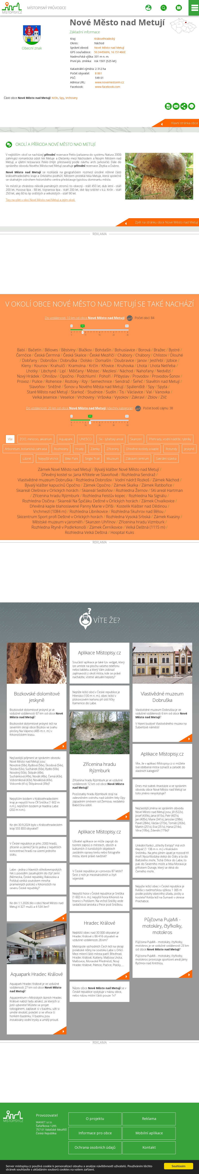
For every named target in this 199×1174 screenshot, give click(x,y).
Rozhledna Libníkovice (89, 511)
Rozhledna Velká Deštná (86, 532)
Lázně (27, 458)
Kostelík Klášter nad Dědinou (142, 506)
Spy (61, 98)
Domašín (103, 360)
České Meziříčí (102, 355)
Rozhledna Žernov (132, 490)
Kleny (26, 365)
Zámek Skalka (126, 485)
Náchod (126, 370)
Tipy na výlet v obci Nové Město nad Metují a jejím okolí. (40, 200)
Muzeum (112, 458)
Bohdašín (103, 349)
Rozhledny (61, 449)
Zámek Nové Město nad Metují (64, 469)
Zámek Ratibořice (156, 485)
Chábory (125, 355)
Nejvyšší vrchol (48, 458)
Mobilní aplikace (149, 1133)
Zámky (95, 449)
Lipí (63, 370)
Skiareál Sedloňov (97, 490)
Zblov (152, 397)
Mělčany (76, 370)
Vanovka (162, 392)
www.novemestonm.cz (109, 82)
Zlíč (164, 397)
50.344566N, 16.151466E (110, 52)
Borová (144, 349)
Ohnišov (50, 376)
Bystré (174, 349)
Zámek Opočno (96, 485)
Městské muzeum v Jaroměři (57, 522)
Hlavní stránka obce (184, 123)
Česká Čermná (47, 355)
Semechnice (101, 381)
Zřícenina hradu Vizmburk (141, 522)
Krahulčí (58, 365)
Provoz (23, 381)
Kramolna (77, 365)
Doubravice (124, 360)
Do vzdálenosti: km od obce (85, 318)
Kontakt (149, 1147)
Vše (10, 439)
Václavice (135, 392)
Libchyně (48, 370)
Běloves (51, 349)
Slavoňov (37, 386)
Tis (121, 392)
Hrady (79, 449)
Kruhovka (125, 365)
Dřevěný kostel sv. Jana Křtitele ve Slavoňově (80, 474)
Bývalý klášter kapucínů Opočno (52, 485)
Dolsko (86, 360)
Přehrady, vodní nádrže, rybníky (170, 439)
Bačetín (34, 349)
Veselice (67, 397)
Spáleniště (136, 386)
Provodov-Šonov (166, 376)
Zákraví (138, 397)
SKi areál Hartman (167, 490)
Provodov (141, 376)
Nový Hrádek (28, 376)
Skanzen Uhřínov (100, 522)
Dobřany (29, 360)
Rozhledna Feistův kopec (104, 495)
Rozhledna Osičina (38, 501)
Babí (21, 349)
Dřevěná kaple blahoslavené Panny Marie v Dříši (71, 506)
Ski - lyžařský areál (111, 439)
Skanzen (136, 439)
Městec (93, 370)
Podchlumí (86, 376)
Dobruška (68, 360)
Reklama (149, 1118)
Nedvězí (164, 370)
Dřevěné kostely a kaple (142, 449)
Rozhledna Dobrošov (94, 479)
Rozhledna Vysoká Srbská (128, 516)
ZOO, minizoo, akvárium (36, 439)
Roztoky (71, 381)
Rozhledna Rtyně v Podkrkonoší (58, 527)
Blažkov (85, 349)
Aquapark (65, 439)
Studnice (95, 392)
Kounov (40, 365)
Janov (142, 360)
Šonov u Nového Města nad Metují (93, 386)
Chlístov (160, 355)
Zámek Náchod (166, 479)
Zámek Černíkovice (105, 527)
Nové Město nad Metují (117, 22)
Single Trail (92, 458)
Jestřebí (156, 360)
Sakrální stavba (166, 458)
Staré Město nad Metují (47, 392)
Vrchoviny (71, 98)
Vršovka (104, 397)
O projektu (95, 1118)
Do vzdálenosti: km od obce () (79, 408)
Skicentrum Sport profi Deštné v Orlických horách (60, 516)
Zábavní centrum (137, 458)
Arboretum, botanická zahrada (26, 449)
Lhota (142, 365)
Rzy (84, 381)
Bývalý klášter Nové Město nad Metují (126, 469)
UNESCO (85, 439)
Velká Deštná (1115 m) (145, 527)
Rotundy (171, 449)
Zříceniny (112, 449)
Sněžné (54, 386)
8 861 (98, 73)
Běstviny (68, 349)
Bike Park (71, 458)
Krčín (55, 98)
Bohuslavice (125, 349)
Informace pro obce (95, 1133)
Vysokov (121, 397)
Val (149, 392)
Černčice (23, 355)
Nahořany (145, 370)
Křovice (107, 365)
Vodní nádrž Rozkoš (132, 479)
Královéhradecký (104, 38)
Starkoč (77, 392)
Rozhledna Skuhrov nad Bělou (137, 511)
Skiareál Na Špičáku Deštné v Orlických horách (98, 501)
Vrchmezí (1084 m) (49, 511)
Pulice (37, 381)
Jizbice (172, 360)
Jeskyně (189, 449)
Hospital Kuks (122, 532)
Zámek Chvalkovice (158, 501)
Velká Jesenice (44, 397)
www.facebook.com (107, 87)
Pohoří (105, 376)
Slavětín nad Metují (163, 381)
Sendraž (122, 381)
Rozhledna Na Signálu (148, 495)
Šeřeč (138, 381)
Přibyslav (121, 376)
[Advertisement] (99, 265)
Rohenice (54, 381)
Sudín (111, 392)
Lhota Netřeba (162, 365)
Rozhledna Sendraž (138, 474)
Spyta (162, 386)
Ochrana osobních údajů (95, 1147)
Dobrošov (48, 360)
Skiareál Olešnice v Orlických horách (47, 490)
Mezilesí (109, 370)
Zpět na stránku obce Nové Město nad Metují (166, 222)
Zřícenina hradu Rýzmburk (56, 495)
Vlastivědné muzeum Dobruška (45, 479)
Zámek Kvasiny (167, 516)
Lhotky (32, 370)
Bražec (159, 349)
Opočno (67, 376)
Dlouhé (176, 355)
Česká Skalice (74, 355)
